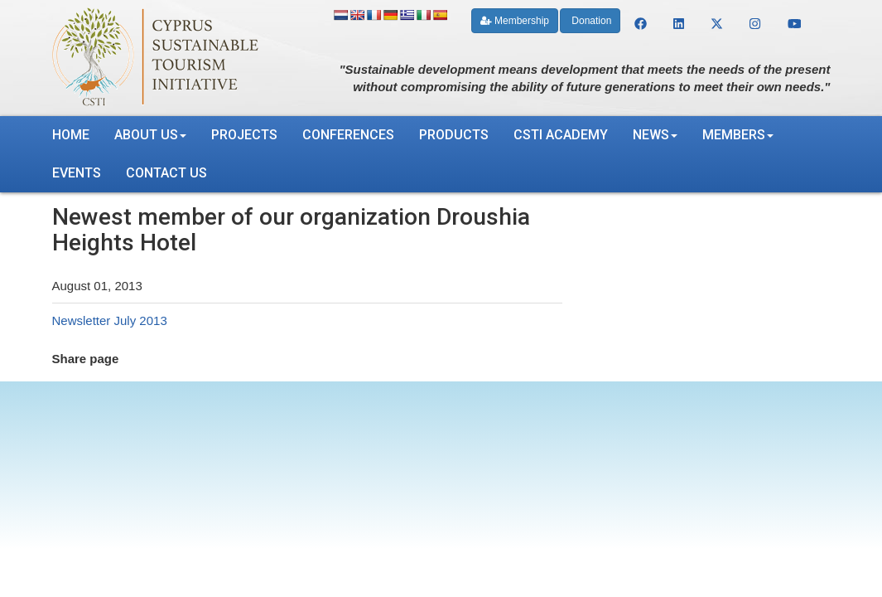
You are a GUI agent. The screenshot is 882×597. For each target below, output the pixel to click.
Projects (244, 135)
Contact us (166, 173)
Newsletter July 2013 (109, 320)
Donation (590, 21)
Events (76, 173)
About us (150, 135)
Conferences (348, 135)
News (655, 135)
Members (738, 135)
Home (70, 135)
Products (454, 135)
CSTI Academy (560, 135)
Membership (514, 21)
